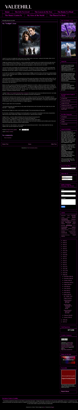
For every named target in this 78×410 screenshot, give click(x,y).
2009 (64, 274)
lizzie (74, 222)
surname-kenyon (64, 233)
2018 (64, 256)
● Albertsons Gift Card (66, 105)
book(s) (7, 131)
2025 (64, 242)
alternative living (65, 215)
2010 (64, 272)
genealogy (68, 222)
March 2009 (67, 294)
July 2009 (66, 286)
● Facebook (64, 116)
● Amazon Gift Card (65, 100)
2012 (64, 268)
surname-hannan (72, 231)
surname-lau (73, 233)
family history (73, 220)
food (62, 222)
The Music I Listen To (13, 15)
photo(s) (69, 225)
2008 (64, 319)
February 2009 (67, 315)
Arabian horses (65, 217)
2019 (64, 254)
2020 (64, 252)
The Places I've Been (57, 15)
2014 (64, 264)
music (74, 223)
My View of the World (35, 15)
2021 (64, 250)
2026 (64, 240)
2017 (64, 258)
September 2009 (68, 282)
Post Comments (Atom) (32, 147)
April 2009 (66, 292)
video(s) (63, 236)
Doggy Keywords (68, 298)
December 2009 (68, 276)
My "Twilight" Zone (68, 296)
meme (63, 223)
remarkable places (68, 227)
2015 (64, 262)
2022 (64, 248)
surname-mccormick (65, 235)
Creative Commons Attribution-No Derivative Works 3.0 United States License (67, 345)
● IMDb (63, 121)
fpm (44, 407)
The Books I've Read (65, 12)
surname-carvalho (72, 228)
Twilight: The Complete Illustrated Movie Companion (17, 93)
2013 (64, 266)
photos (74, 225)
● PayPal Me (64, 98)
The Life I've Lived (22, 12)
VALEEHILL (16, 7)
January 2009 (67, 317)
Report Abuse (65, 391)
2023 (64, 246)
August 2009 (67, 284)
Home (7, 12)
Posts (64, 177)
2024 (64, 244)
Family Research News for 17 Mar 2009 (68, 301)
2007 (64, 321)
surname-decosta (64, 229)
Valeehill (63, 342)
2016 (64, 260)
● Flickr (63, 119)
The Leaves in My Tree (43, 12)
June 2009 (66, 288)
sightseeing (63, 228)
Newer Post (5, 144)
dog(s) (68, 220)
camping (63, 220)
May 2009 (66, 290)
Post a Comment (7, 137)
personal (63, 225)
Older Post (54, 144)
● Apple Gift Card (65, 103)
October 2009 (67, 280)
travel (74, 235)
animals (73, 215)
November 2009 (68, 278)
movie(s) (11, 131)
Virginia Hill (69, 342)
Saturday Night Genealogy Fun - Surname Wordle (68, 306)
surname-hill (64, 232)
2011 (64, 270)
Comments (65, 179)
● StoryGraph (64, 124)
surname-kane (73, 232)
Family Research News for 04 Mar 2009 (68, 311)
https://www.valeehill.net (66, 349)
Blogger (52, 407)
